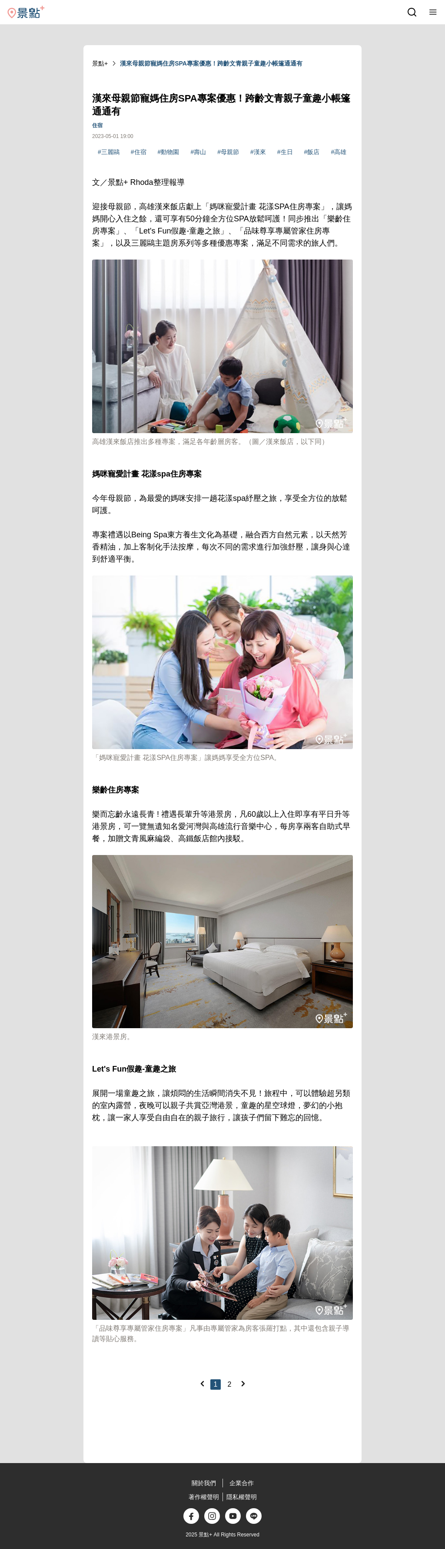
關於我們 (204, 1483)
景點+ (100, 63)
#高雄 (338, 151)
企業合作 (241, 1483)
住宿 (97, 125)
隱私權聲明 (241, 1496)
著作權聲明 (204, 1496)
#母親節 (228, 151)
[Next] (243, 1383)
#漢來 (258, 151)
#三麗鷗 (109, 151)
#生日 (285, 151)
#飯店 (312, 151)
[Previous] (202, 1383)
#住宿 (138, 151)
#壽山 (198, 151)
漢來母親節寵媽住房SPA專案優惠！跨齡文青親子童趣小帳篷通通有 (211, 63)
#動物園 (168, 151)
